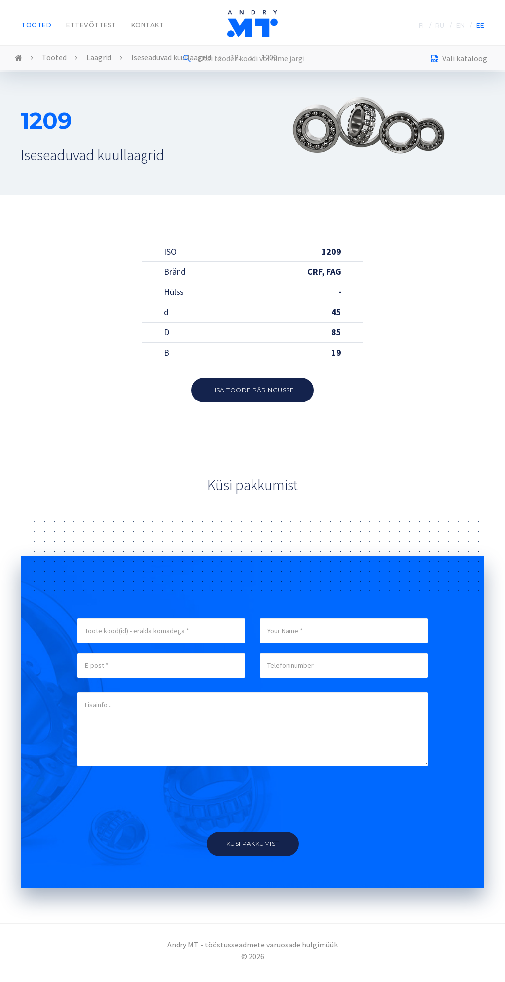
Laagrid (98, 57)
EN (460, 25)
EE (480, 25)
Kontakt (147, 25)
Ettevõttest (91, 25)
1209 (269, 57)
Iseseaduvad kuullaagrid (171, 57)
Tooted (36, 25)
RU (439, 25)
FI (421, 25)
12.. (236, 57)
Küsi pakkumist (252, 843)
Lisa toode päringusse (252, 390)
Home (18, 58)
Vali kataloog (459, 59)
